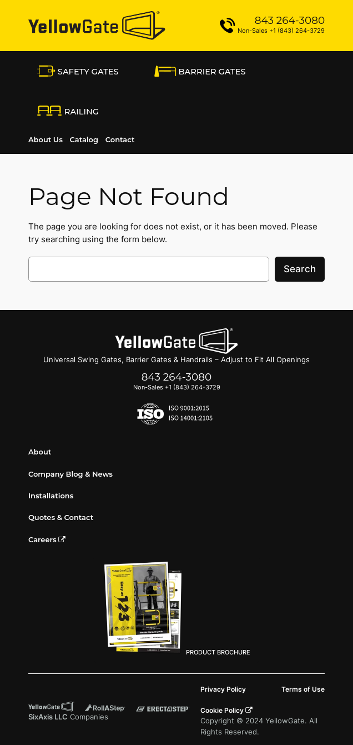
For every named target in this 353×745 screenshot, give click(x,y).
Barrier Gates (200, 71)
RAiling (68, 112)
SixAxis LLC (48, 717)
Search (300, 268)
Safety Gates (78, 71)
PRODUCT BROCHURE (176, 608)
